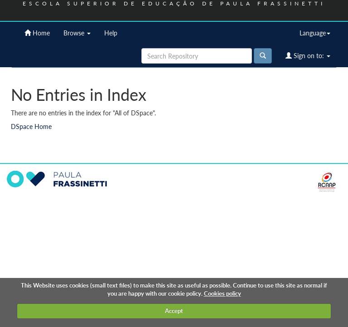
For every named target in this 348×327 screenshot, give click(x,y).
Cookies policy (222, 293)
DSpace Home (31, 126)
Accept (174, 310)
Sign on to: (307, 55)
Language (315, 33)
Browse (77, 33)
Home (37, 33)
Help (110, 33)
